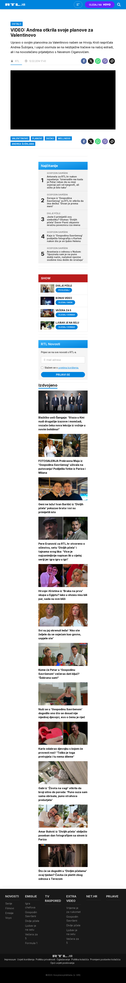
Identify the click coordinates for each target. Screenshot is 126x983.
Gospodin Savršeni (31, 914)
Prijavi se (63, 374)
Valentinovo (20, 138)
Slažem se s (62, 367)
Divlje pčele (32, 921)
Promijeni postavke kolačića (105, 959)
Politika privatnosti (45, 959)
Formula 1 (31, 943)
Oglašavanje (63, 959)
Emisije (9, 913)
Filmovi (9, 908)
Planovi (37, 138)
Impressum (10, 959)
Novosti (12, 896)
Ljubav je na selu (30, 927)
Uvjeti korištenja (25, 959)
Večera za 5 (31, 936)
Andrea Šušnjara (23, 143)
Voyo (8, 917)
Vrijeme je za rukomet (73, 910)
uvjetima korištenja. (68, 367)
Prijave (112, 896)
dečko (50, 138)
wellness (64, 138)
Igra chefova (30, 905)
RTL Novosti (50, 344)
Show (46, 278)
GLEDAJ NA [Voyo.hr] (100, 4)
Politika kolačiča (80, 959)
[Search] (119, 4)
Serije (8, 903)
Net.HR (91, 896)
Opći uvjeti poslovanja (62, 962)
